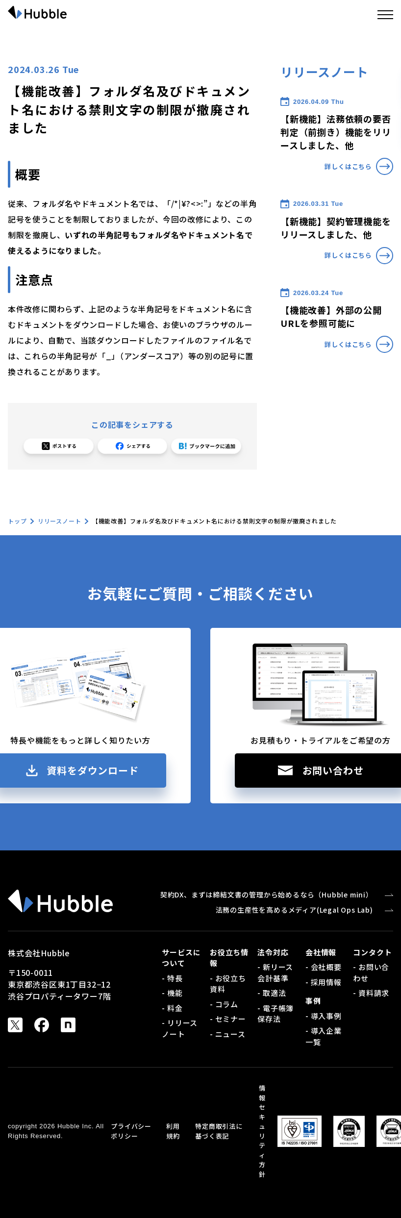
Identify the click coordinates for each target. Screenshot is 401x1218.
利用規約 (173, 1131)
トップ (17, 521)
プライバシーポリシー (131, 1131)
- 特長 (172, 978)
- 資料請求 (371, 993)
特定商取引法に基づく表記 (219, 1131)
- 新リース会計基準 (275, 972)
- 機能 (172, 993)
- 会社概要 (323, 967)
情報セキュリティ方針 (262, 1131)
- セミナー (228, 1019)
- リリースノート (180, 1028)
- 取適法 (271, 993)
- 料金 (172, 1008)
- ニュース (228, 1034)
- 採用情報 (323, 982)
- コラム (224, 1004)
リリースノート (59, 521)
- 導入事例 (323, 1016)
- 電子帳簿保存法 (275, 1013)
